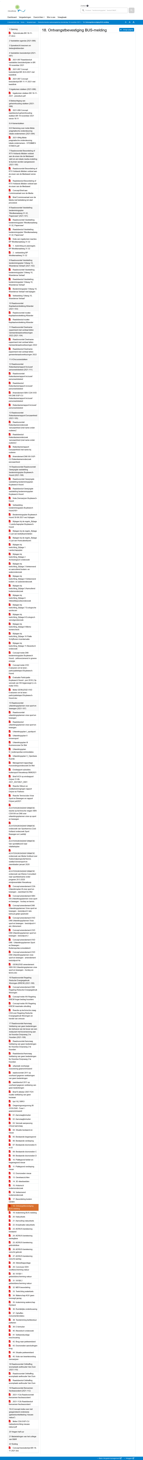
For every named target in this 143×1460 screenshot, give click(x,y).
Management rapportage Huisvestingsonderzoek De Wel (22, 764)
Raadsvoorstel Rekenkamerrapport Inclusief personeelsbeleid (20, 376)
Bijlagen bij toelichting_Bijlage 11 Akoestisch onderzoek (22, 646)
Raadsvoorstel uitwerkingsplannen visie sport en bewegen (22, 715)
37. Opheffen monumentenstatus (16, 1314)
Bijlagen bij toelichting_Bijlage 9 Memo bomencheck (20, 627)
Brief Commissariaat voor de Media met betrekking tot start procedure (22, 200)
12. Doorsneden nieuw (20, 1173)
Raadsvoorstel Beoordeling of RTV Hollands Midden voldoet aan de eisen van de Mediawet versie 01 (23, 173)
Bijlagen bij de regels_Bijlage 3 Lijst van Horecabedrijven (23, 539)
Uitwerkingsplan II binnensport (18, 737)
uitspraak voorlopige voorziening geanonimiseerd (20, 1067)
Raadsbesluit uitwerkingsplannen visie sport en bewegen (22, 725)
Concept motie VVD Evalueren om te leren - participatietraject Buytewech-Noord (21, 669)
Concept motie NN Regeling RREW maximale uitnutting (22, 1005)
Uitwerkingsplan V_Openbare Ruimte (23, 757)
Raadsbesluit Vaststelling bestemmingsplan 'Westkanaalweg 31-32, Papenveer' (23, 232)
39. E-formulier (17, 1327)
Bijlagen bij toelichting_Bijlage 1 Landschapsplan (17, 547)
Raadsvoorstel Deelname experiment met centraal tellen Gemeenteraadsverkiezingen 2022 (23, 342)
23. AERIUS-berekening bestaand (20, 1230)
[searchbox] (104, 10)
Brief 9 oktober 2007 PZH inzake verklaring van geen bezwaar (21, 1094)
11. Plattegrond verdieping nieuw (21, 1168)
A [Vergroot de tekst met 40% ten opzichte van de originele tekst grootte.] (133, 22)
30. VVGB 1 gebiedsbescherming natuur (20, 1275)
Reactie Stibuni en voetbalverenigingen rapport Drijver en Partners (20, 789)
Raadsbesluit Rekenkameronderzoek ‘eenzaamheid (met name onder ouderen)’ (22, 439)
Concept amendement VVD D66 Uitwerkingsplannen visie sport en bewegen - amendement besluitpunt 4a (22, 956)
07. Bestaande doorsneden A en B (22, 1146)
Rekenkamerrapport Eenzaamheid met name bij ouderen (20, 449)
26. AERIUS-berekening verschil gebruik (20, 1250)
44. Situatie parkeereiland (21, 1352)
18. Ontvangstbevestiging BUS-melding (21, 1207)
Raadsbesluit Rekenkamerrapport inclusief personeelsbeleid (20, 386)
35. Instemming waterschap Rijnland (22, 1303)
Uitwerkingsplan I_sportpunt (22, 732)
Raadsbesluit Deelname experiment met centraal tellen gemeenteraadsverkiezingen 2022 (23, 352)
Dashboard (12, 17)
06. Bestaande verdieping (21, 1141)
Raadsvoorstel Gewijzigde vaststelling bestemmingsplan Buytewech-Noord (21, 482)
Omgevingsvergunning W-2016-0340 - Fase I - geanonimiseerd (21, 1108)
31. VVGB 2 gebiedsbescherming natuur (20, 1282)
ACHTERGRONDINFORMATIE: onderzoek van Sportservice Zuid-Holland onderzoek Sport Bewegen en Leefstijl (22, 828)
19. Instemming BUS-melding (23, 1213)
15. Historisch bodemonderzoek (16, 1187)
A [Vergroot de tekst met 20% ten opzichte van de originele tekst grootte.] (129, 22)
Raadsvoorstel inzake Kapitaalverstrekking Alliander (21, 314)
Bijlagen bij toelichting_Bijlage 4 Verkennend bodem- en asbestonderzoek (22, 579)
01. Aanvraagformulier (20, 1115)
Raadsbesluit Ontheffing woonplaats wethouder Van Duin (22, 1381)
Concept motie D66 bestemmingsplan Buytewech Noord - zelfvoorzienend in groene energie (23, 657)
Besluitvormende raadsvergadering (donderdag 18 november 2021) (59, 22)
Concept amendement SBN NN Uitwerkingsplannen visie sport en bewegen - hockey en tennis (23, 898)
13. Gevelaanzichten (19, 1177)
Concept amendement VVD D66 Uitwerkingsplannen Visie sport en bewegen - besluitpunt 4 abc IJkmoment (22, 922)
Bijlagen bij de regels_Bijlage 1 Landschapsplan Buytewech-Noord (23, 524)
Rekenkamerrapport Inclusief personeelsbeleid (22, 406)
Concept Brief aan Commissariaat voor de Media (21, 191)
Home (22, 22)
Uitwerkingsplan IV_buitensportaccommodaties (21, 750)
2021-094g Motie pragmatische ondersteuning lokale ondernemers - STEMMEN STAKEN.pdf (22, 142)
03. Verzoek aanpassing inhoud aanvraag (20, 1124)
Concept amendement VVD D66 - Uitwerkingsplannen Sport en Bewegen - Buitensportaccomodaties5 (22, 944)
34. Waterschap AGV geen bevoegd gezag (21, 1297)
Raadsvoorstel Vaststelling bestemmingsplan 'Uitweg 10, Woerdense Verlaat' (22, 272)
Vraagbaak (62, 17)
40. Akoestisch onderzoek (21, 1331)
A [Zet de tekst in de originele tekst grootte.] (125, 22)
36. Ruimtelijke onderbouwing (23, 1309)
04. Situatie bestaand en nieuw (21, 1131)
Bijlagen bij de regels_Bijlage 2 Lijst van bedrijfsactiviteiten (23, 532)
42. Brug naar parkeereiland (22, 1342)
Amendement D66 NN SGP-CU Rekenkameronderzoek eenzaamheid (22, 459)
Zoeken (83, 6)
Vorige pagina (126, 30)
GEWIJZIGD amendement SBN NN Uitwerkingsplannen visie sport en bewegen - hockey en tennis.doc (23, 969)
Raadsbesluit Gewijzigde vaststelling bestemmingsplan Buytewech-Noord (21, 491)
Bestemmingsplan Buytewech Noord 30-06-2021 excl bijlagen (23, 516)
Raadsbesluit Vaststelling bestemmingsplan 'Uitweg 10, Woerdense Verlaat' (21, 282)
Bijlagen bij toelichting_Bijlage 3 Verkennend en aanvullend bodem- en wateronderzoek (22, 568)
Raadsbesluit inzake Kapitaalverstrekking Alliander (21, 321)
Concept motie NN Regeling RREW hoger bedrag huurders (22, 998)
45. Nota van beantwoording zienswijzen (22, 1358)
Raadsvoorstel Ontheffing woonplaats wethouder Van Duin (22, 1375)
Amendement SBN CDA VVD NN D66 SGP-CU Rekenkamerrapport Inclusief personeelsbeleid (23, 397)
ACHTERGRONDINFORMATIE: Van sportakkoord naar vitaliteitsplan (22, 842)
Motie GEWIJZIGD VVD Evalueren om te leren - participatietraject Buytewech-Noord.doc (21, 694)
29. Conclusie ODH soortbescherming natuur (19, 1268)
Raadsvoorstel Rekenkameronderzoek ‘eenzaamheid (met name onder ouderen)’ (22, 426)
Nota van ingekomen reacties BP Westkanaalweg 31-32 (23, 240)
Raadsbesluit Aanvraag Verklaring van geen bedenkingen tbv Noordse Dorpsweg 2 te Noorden (22, 1058)
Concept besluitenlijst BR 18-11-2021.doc (23, 1449)
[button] (131, 10)
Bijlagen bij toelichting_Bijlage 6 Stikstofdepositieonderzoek (20, 598)
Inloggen (129, 1458)
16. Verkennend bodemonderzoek (17, 1193)
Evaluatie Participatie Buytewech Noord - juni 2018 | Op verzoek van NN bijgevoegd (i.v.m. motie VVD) (23, 682)
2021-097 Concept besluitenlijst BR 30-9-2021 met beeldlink (22, 72)
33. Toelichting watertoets (21, 1291)
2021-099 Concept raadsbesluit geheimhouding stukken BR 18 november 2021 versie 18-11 (21, 114)
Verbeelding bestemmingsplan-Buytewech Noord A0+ (21, 508)
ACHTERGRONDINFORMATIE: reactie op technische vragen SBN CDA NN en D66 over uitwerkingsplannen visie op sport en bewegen (23, 812)
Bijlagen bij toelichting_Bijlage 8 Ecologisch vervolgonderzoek (22, 617)
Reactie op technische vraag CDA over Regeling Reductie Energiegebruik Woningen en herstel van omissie (22, 1014)
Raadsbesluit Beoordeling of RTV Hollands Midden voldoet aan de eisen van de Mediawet (23, 183)
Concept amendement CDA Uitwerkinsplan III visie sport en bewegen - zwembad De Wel (22, 889)
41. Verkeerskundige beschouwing (19, 1336)
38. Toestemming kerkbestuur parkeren (23, 1321)
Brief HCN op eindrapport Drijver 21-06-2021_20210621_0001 (21, 779)
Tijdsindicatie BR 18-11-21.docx (20, 34)
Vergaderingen (25, 17)
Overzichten (38, 17)
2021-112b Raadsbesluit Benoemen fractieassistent (21, 1403)
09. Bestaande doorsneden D (23, 1156)
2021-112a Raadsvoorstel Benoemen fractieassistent (21, 1396)
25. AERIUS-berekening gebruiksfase (20, 1244)
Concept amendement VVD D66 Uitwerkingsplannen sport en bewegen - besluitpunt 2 (22, 933)
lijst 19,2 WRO (16, 1101)
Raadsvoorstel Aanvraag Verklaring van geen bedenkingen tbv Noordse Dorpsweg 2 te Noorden (22, 1045)
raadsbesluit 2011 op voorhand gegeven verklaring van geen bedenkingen (22, 1085)
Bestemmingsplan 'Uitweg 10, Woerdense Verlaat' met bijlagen (23, 290)
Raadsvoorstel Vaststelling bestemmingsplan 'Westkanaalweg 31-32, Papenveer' (23, 222)
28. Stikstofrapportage (20, 1263)
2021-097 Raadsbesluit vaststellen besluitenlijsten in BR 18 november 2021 (22, 62)
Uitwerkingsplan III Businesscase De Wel (18, 743)
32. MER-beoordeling (19, 1287)
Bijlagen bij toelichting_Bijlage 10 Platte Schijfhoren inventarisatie (20, 636)
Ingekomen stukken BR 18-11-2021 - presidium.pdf (23, 94)
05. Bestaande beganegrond (22, 1137)
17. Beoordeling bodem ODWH (20, 1200)
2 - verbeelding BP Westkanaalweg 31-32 (18, 254)
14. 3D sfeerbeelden (19, 1181)
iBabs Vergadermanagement (110, 1458)
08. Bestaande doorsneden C (23, 1152)
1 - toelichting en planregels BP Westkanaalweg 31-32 (22, 247)
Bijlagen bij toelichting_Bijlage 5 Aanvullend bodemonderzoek (22, 588)
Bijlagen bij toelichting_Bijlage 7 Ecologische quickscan (22, 607)
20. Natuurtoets (17, 1217)
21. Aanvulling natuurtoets (21, 1221)
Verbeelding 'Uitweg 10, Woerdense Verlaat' (20, 297)
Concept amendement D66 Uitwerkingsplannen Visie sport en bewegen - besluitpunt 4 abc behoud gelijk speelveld (23, 910)
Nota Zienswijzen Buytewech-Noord (23, 499)
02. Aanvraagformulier (20, 1119)
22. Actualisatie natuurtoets (22, 1225)
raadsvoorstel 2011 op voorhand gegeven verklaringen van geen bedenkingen (22, 1075)
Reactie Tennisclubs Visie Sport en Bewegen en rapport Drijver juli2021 (21, 798)
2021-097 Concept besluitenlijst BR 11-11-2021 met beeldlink (22, 81)
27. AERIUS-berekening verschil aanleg (20, 1257)
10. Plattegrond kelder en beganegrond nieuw (21, 1161)
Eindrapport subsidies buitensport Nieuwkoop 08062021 (22, 771)
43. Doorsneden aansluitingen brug (23, 1347)
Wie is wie (51, 17)
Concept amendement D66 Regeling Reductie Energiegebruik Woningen (23, 990)
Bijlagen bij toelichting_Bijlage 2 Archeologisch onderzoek (19, 557)
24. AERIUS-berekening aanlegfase (20, 1237)
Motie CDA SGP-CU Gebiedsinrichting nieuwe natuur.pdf (19, 1424)
